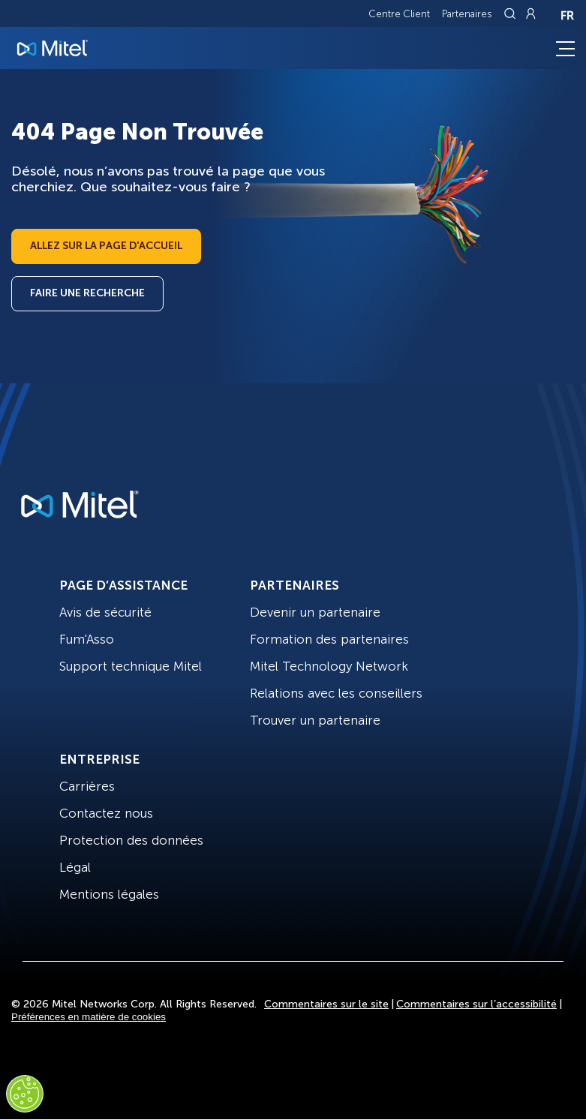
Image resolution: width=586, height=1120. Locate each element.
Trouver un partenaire (315, 720)
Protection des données (131, 840)
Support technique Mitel (130, 666)
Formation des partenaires (329, 639)
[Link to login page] (530, 13)
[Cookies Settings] (25, 1093)
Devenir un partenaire (315, 612)
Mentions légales (109, 894)
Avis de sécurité (105, 612)
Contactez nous (106, 813)
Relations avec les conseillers (336, 693)
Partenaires (467, 14)
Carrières (87, 786)
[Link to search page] (511, 13)
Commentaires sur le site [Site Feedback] (326, 1004)
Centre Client (399, 14)
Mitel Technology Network (329, 666)
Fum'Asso (86, 639)
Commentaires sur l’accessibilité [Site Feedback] (476, 1004)
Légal (75, 867)
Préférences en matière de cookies (88, 1016)
